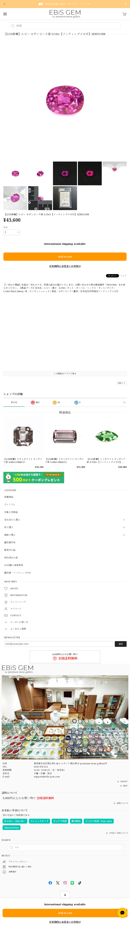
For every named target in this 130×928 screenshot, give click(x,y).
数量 (5, 227)
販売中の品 (10, 550)
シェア (123, 275)
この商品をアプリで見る (64, 373)
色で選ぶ (8, 527)
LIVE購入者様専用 (13, 565)
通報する (121, 383)
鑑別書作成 (10, 542)
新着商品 (8, 497)
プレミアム (9, 504)
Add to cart (65, 256)
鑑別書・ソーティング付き (17, 573)
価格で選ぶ (10, 535)
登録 (121, 643)
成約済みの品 (11, 557)
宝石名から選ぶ (12, 519)
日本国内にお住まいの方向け (65, 266)
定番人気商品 (11, 512)
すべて (14, 402)
